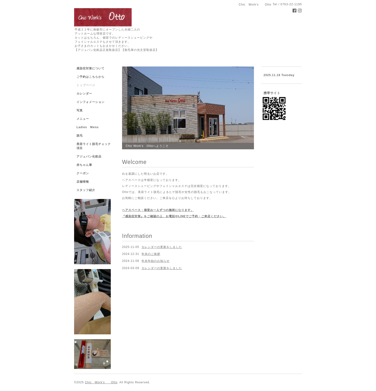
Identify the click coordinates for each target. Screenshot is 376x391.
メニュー (82, 118)
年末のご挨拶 (150, 254)
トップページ (85, 85)
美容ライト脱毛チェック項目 (93, 146)
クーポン (82, 173)
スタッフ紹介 (85, 190)
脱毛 (79, 135)
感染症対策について (90, 68)
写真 (79, 110)
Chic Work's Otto (101, 382)
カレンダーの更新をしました (161, 247)
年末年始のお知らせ (155, 261)
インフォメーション (90, 102)
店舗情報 (82, 181)
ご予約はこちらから (90, 76)
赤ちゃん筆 (84, 165)
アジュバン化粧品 (88, 156)
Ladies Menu (87, 127)
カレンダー (84, 93)
